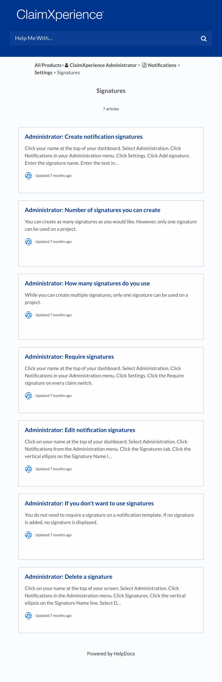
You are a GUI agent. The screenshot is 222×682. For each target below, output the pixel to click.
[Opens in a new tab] (111, 654)
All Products (48, 65)
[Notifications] (159, 65)
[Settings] (43, 72)
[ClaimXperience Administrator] (100, 65)
